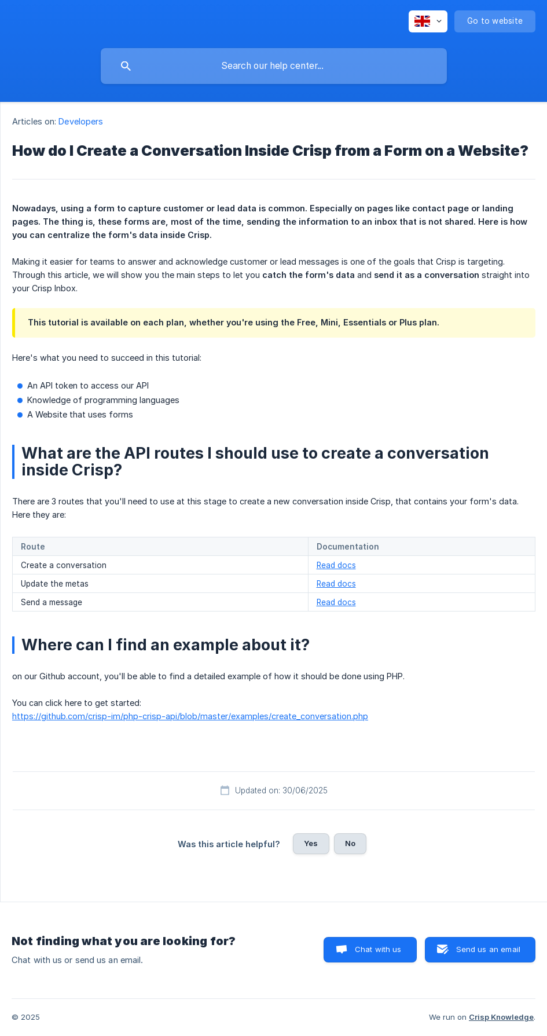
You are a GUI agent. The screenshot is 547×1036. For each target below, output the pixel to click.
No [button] (350, 843)
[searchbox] (274, 66)
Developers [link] (80, 121)
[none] (428, 21)
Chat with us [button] (378, 949)
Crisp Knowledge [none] (501, 1017)
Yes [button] (311, 843)
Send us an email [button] (488, 949)
